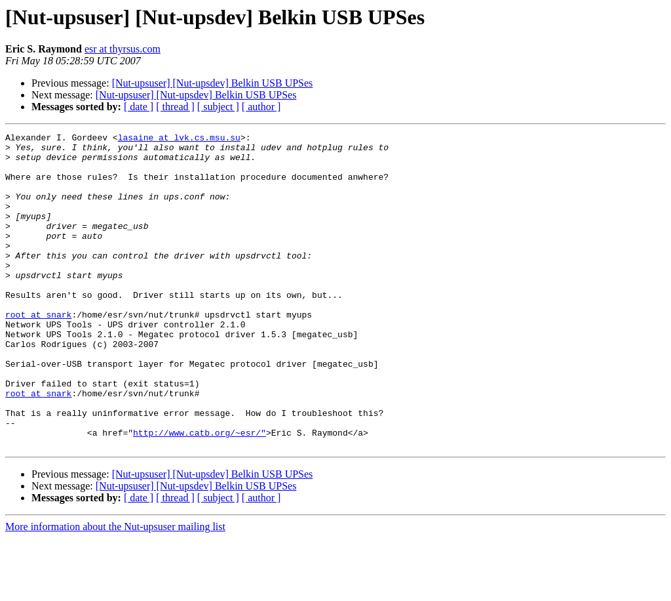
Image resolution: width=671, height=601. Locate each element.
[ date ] (138, 106)
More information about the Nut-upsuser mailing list (115, 589)
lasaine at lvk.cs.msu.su (179, 139)
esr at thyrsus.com (123, 48)
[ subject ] (218, 106)
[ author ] (261, 106)
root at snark (38, 352)
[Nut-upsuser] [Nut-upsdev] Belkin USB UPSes (212, 83)
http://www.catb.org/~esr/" (199, 493)
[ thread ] (175, 106)
